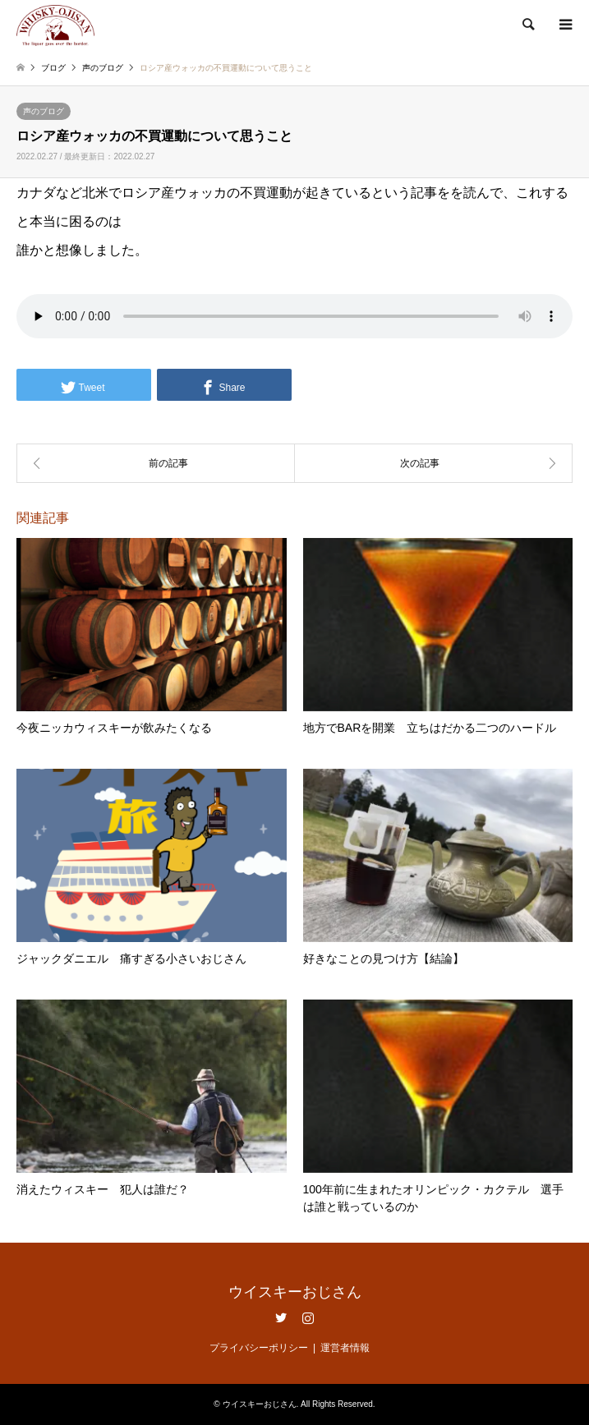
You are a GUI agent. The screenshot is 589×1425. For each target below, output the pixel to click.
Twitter (281, 1317)
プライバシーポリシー (258, 1348)
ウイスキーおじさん (294, 1292)
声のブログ (43, 111)
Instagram (308, 1317)
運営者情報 (345, 1348)
